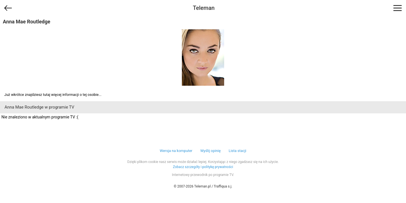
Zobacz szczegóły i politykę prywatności (203, 167)
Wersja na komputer (176, 151)
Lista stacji (237, 151)
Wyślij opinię (210, 151)
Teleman (204, 8)
